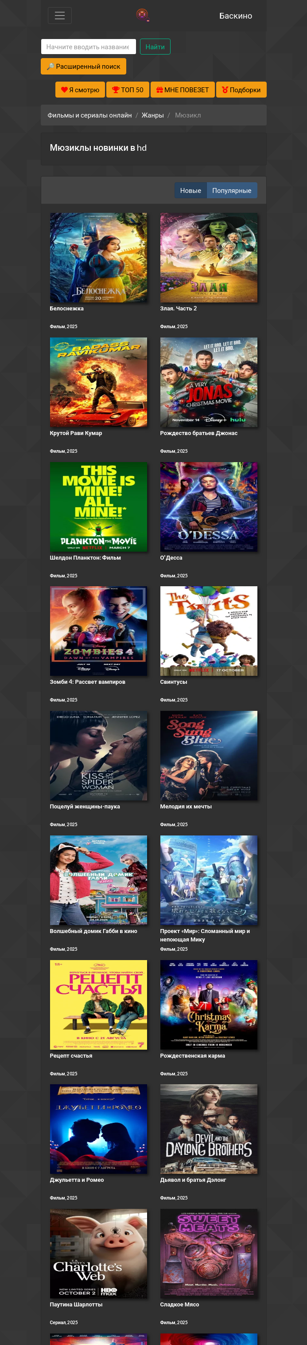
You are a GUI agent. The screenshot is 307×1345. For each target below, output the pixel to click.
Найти (155, 47)
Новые (190, 190)
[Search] (88, 47)
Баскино (235, 15)
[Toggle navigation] (60, 15)
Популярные (231, 190)
